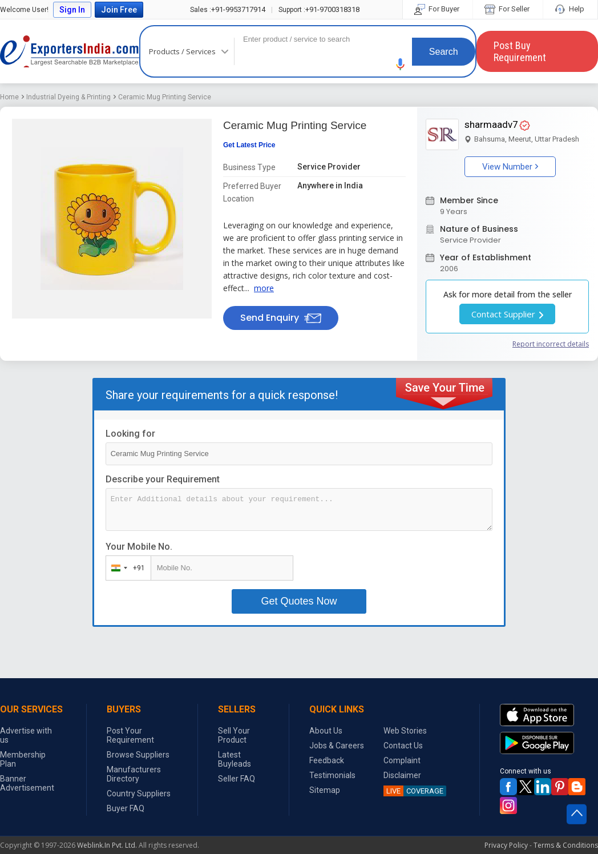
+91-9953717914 (227, 9)
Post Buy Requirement (520, 51)
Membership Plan (23, 759)
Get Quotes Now (299, 601)
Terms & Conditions (566, 845)
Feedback (326, 760)
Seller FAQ (236, 778)
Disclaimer (402, 775)
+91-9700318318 (318, 9)
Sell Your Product (234, 735)
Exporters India (69, 51)
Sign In (72, 9)
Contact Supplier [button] (507, 314)
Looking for (130, 433)
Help (570, 9)
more (264, 288)
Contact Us (403, 745)
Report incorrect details (550, 344)
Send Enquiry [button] (280, 317)
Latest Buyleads (234, 759)
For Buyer (437, 9)
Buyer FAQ (125, 808)
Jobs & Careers (336, 745)
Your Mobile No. (139, 546)
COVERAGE (413, 790)
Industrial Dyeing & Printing (68, 97)
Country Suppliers (139, 793)
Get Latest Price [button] (249, 145)
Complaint (402, 760)
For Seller (507, 9)
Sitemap (324, 790)
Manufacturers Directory (134, 774)
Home (9, 97)
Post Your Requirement (130, 735)
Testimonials (332, 775)
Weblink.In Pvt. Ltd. (107, 845)
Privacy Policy (506, 845)
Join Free (119, 9)
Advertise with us (26, 735)
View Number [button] (510, 167)
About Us (325, 730)
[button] (400, 64)
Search (443, 52)
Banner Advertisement (27, 783)
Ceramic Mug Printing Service (164, 97)
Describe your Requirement (163, 479)
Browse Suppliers (138, 754)
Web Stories (405, 730)
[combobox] (126, 568)
